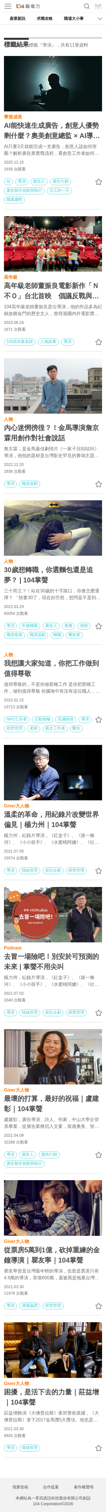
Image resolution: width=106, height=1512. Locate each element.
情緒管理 (30, 870)
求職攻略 (45, 18)
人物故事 (48, 341)
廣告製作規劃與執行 (24, 190)
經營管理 (14, 728)
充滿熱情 (65, 719)
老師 (84, 625)
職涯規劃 (30, 483)
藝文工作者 (55, 728)
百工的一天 (59, 190)
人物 (8, 418)
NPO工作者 (17, 719)
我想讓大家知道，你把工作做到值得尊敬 (51, 668)
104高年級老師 (20, 341)
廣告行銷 (60, 181)
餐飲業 (74, 634)
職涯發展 (14, 634)
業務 (68, 625)
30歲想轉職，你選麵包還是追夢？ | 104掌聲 (48, 575)
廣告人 (39, 181)
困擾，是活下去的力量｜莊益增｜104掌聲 (51, 1397)
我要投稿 (20, 1487)
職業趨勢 (14, 199)
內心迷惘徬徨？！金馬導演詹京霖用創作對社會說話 (51, 433)
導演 (22, 181)
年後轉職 (30, 625)
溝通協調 (30, 1305)
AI (8, 181)
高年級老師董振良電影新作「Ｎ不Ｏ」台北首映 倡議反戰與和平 (51, 291)
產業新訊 (17, 18)
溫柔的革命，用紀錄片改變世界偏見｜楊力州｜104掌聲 (51, 819)
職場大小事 (74, 18)
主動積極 (42, 719)
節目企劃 (53, 870)
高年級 (11, 276)
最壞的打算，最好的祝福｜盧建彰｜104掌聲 (51, 1104)
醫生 (76, 728)
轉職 (57, 634)
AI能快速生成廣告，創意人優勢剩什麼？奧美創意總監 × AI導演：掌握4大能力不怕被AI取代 (51, 131)
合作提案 (51, 1487)
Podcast (12, 947)
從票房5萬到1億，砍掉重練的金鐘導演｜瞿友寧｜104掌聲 (52, 1255)
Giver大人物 (16, 805)
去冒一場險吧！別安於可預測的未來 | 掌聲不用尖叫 (51, 961)
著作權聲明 (84, 1487)
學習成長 (13, 116)
